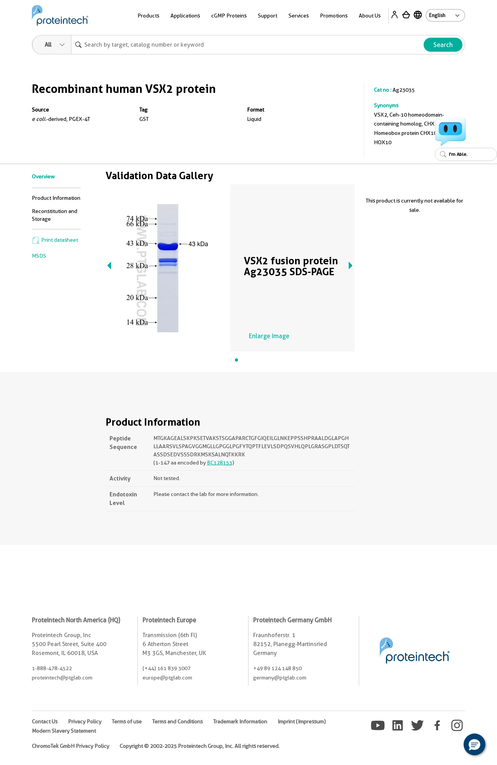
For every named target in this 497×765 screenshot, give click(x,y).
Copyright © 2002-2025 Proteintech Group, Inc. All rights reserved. (200, 746)
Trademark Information (240, 721)
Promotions (334, 15)
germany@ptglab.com (279, 677)
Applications (185, 15)
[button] (474, 744)
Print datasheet (55, 240)
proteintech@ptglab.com (62, 677)
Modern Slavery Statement (64, 731)
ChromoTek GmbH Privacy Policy (70, 746)
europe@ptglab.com (167, 677)
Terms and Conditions (177, 721)
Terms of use (127, 721)
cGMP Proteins (229, 15)
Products (148, 15)
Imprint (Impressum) (302, 721)
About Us (370, 15)
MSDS (39, 256)
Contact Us (44, 721)
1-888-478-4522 (52, 668)
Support (267, 15)
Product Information (56, 198)
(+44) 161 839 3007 (166, 668)
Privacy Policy (84, 721)
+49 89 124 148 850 (277, 668)
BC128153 (219, 462)
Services (298, 15)
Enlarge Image (269, 336)
